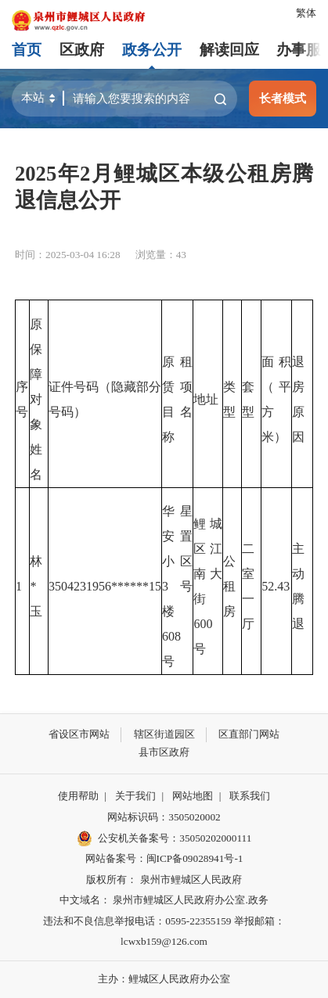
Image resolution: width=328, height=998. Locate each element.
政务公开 (152, 49)
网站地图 (192, 796)
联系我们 (249, 796)
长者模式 (282, 98)
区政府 (81, 49)
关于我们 (135, 796)
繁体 (306, 13)
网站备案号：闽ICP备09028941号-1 (164, 858)
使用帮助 (78, 796)
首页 (26, 49)
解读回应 (229, 49)
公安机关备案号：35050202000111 (164, 838)
